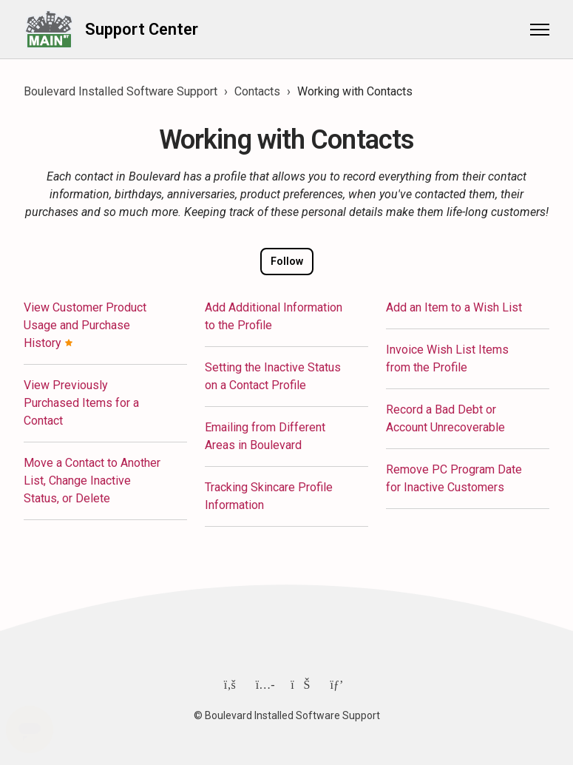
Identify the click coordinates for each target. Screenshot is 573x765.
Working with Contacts (355, 91)
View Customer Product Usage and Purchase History (85, 325)
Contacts (257, 91)
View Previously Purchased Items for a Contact (81, 403)
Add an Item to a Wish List (454, 307)
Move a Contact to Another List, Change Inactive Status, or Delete (92, 480)
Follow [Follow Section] (287, 261)
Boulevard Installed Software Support (120, 91)
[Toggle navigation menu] (539, 29)
